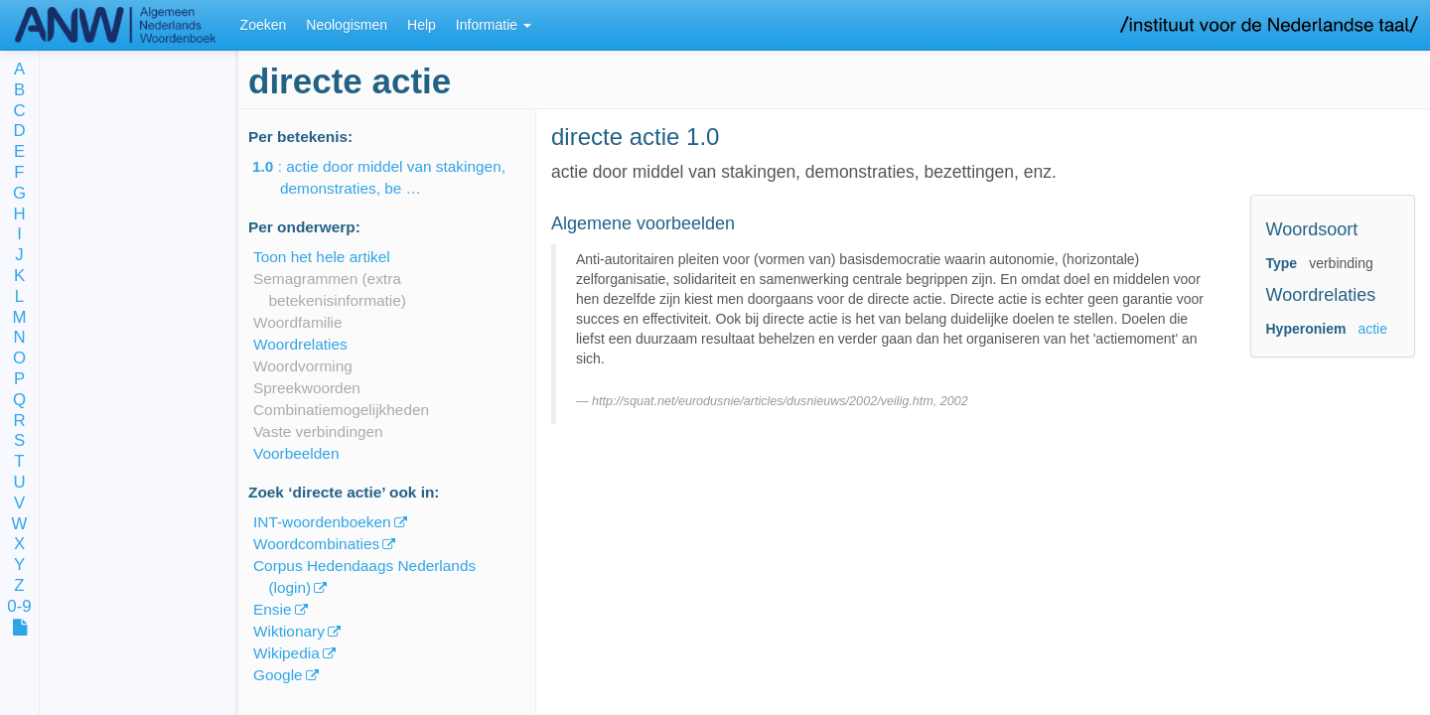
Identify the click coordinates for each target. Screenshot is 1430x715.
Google (278, 674)
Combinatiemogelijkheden (341, 409)
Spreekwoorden (306, 387)
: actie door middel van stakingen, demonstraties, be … (392, 177)
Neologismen (346, 25)
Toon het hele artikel (321, 256)
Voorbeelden (296, 453)
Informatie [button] (493, 25)
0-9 (19, 607)
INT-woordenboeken (322, 521)
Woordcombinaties (316, 543)
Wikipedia (286, 652)
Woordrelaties (300, 344)
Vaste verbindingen (318, 431)
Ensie (272, 609)
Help (421, 25)
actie (1372, 329)
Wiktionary (289, 631)
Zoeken (263, 25)
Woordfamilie (298, 322)
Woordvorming (303, 366)
